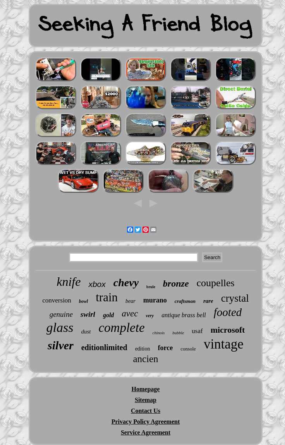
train (107, 297)
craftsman (185, 301)
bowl (83, 301)
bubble (178, 332)
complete (121, 328)
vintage (224, 344)
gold (108, 315)
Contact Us (145, 410)
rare (208, 301)
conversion (56, 300)
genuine (61, 314)
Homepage (146, 389)
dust (86, 331)
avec (130, 313)
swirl (88, 314)
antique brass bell (183, 315)
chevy (126, 283)
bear (130, 301)
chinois (159, 332)
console (188, 349)
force (165, 348)
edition (142, 349)
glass (60, 327)
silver (61, 345)
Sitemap (145, 400)
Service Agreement (145, 432)
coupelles (216, 283)
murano (155, 300)
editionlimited (104, 347)
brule (150, 287)
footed (228, 312)
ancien (145, 359)
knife (69, 282)
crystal (235, 298)
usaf (197, 331)
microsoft (228, 330)
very (150, 315)
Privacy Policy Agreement (146, 421)
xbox (96, 284)
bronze (176, 283)
